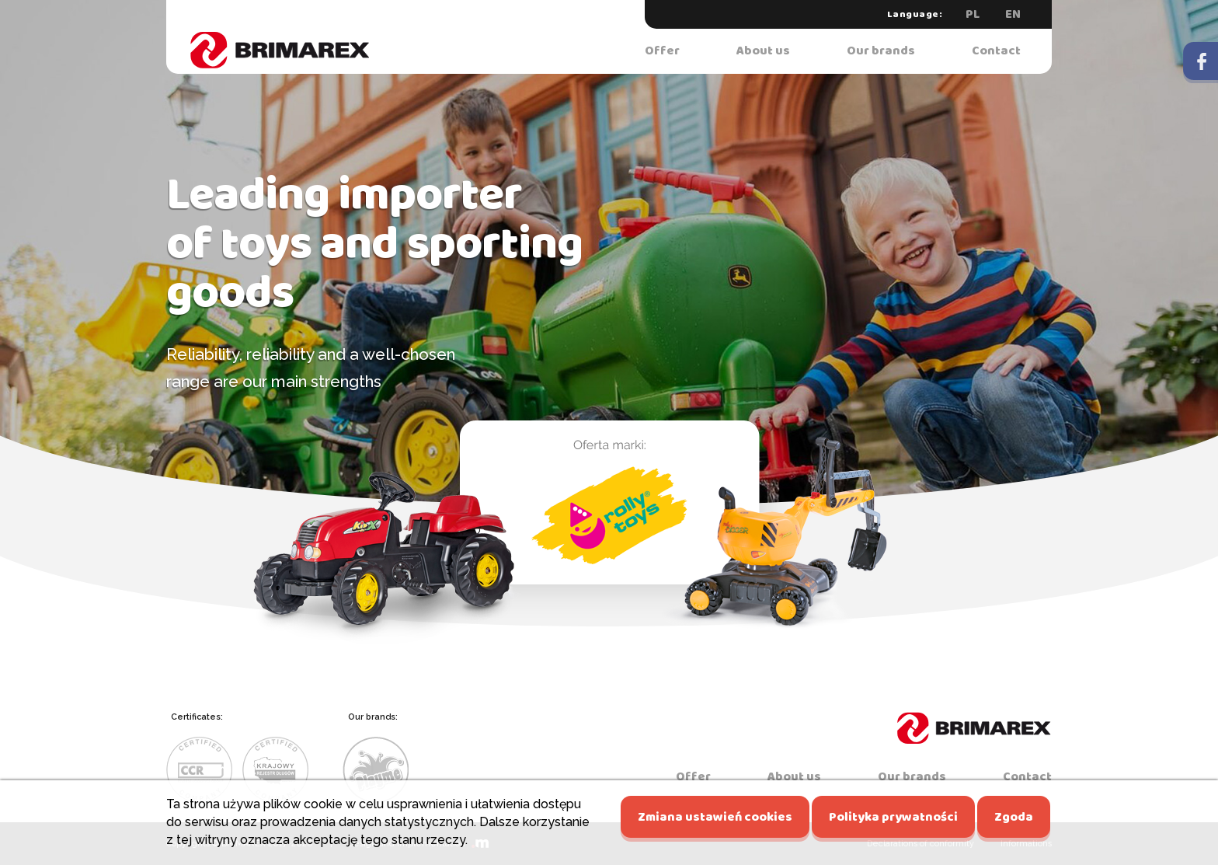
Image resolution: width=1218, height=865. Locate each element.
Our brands (881, 51)
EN (1013, 14)
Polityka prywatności (893, 817)
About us (763, 51)
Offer (662, 51)
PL (973, 14)
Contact (996, 51)
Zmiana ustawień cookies (715, 817)
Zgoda (1013, 817)
